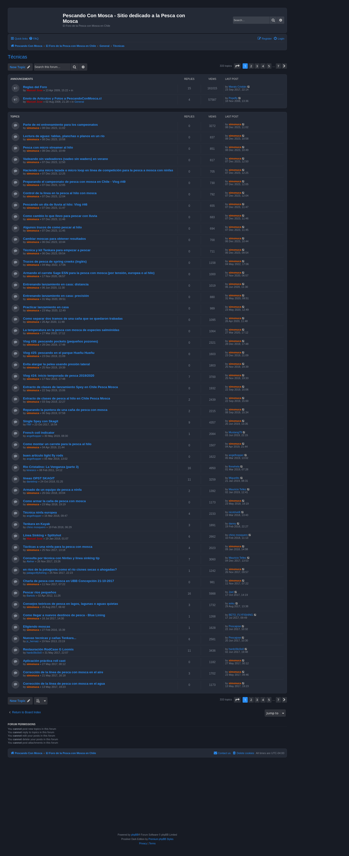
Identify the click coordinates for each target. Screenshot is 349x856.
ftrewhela (234, 466)
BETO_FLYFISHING (241, 614)
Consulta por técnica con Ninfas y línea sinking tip (61, 558)
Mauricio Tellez (237, 489)
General (79, 101)
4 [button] (263, 66)
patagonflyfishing (37, 572)
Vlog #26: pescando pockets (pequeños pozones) (60, 341)
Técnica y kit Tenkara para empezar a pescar (56, 250)
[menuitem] (34, 39)
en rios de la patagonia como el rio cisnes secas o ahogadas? (70, 569)
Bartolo (31, 595)
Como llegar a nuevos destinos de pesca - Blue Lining (64, 615)
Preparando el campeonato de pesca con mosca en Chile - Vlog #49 (74, 181)
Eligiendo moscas (36, 626)
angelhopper (34, 435)
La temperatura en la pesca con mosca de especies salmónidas (71, 330)
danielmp (32, 481)
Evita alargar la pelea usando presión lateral (56, 364)
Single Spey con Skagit (40, 421)
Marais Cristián (237, 86)
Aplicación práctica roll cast (44, 661)
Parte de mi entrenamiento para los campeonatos (60, 124)
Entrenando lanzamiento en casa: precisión (56, 296)
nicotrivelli (234, 512)
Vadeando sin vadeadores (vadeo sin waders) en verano (65, 159)
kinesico (31, 470)
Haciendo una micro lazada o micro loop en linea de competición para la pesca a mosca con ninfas (98, 170)
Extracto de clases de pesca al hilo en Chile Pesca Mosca (66, 398)
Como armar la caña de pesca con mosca (54, 501)
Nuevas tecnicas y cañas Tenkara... (49, 638)
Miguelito (234, 477)
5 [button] (269, 66)
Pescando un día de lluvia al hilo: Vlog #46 (55, 204)
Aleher (30, 561)
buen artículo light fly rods (43, 455)
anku (232, 603)
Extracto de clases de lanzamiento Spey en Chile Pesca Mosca (70, 387)
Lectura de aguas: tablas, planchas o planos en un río (63, 136)
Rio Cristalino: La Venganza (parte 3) (51, 467)
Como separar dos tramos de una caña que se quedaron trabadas (73, 318)
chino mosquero (36, 527)
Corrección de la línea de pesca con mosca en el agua (64, 683)
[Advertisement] (147, 796)
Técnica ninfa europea (40, 512)
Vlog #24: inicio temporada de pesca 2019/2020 (58, 375)
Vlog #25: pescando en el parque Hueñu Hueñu (59, 353)
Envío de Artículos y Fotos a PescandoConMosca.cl (62, 98)
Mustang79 (235, 432)
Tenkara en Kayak (36, 524)
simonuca (33, 127)
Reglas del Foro (35, 87)
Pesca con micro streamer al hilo (48, 147)
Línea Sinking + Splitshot (42, 535)
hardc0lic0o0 (34, 652)
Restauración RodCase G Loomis (48, 649)
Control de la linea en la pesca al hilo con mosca (59, 193)
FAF (29, 424)
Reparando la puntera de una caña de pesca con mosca (65, 410)
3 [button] (257, 66)
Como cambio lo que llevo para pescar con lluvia (60, 216)
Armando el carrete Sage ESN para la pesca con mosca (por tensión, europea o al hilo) (88, 273)
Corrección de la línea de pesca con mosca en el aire (63, 672)
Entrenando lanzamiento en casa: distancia (55, 284)
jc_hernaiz (33, 641)
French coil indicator (39, 432)
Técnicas (17, 56)
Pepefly (233, 98)
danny (232, 523)
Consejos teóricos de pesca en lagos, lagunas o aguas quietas (70, 604)
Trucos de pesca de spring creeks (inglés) (55, 261)
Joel (231, 591)
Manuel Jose (35, 90)
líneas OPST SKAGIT (39, 478)
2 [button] (251, 66)
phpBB (134, 834)
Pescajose (235, 626)
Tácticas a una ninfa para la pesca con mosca (57, 547)
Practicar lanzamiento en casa (46, 307)
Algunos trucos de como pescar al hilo (52, 227)
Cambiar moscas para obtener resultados (54, 239)
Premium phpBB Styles (161, 839)
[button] (237, 66)
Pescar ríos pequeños (39, 592)
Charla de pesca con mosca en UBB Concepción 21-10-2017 (68, 581)
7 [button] (278, 66)
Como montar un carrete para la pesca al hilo (57, 444)
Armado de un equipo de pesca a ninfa (52, 489)
